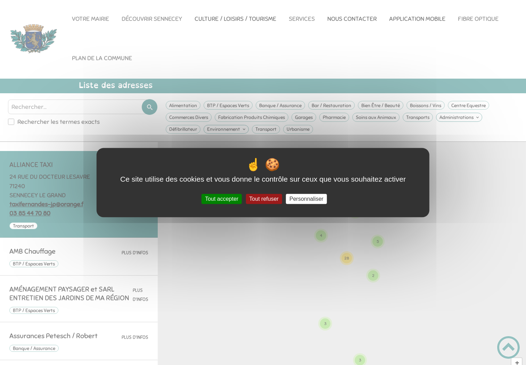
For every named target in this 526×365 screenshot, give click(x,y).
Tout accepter (221, 199)
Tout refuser (263, 199)
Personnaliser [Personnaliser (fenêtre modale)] (306, 199)
